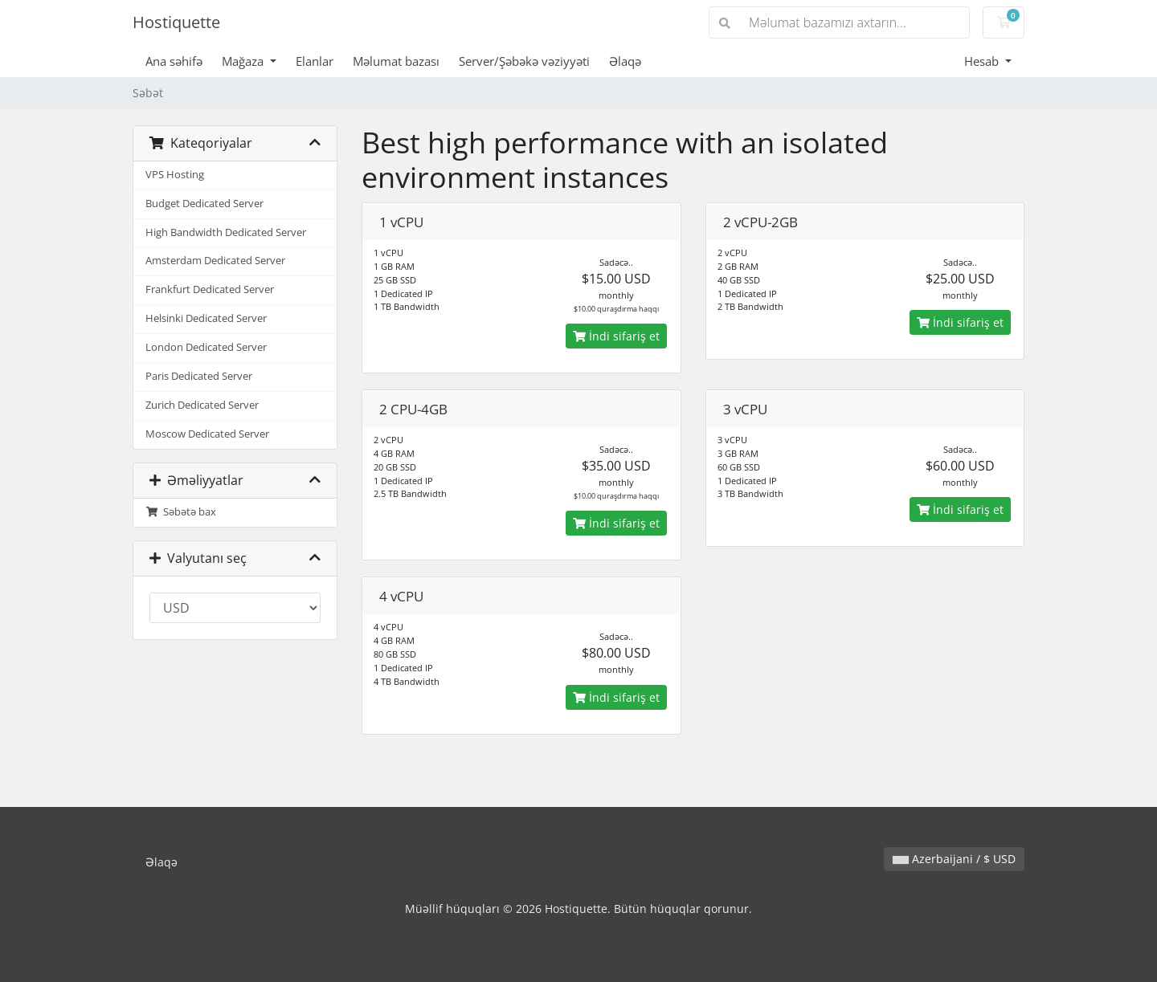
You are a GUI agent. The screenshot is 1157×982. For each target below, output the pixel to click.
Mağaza (244, 61)
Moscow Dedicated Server (207, 434)
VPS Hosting (174, 174)
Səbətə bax (180, 512)
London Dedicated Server (206, 347)
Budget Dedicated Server (204, 203)
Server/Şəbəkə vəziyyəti (524, 61)
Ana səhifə (173, 61)
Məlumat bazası (396, 61)
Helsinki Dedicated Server (206, 318)
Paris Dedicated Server (198, 376)
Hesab (983, 61)
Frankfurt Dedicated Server (209, 289)
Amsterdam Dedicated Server (215, 260)
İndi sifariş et (616, 336)
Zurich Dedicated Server (202, 405)
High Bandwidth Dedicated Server (225, 232)
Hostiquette (176, 22)
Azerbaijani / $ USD (954, 858)
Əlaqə (625, 61)
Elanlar (314, 61)
